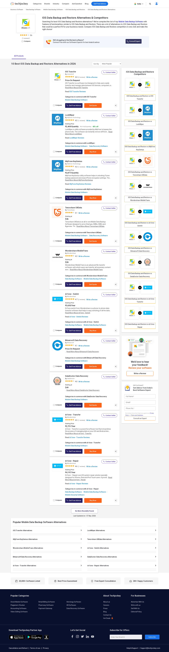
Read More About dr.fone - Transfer (78, 433)
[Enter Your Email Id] (126, 637)
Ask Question (77, 4)
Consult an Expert (140, 418)
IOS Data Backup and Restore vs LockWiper (140, 122)
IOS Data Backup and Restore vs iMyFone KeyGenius (140, 148)
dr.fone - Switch (72, 294)
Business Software (17, 9)
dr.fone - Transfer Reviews (79, 437)
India (139, 4)
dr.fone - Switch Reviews (78, 317)
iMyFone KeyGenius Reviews (80, 184)
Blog (86, 4)
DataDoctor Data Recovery (76, 376)
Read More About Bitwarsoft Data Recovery (83, 352)
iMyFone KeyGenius (73, 161)
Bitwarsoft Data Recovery (76, 340)
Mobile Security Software (74, 495)
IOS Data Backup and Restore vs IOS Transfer (140, 97)
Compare (65, 4)
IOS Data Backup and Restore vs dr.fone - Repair (140, 325)
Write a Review (91, 77)
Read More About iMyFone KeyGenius (79, 180)
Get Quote (93, 105)
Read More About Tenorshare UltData (90, 226)
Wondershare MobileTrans (76, 251)
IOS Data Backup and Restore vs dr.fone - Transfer (140, 300)
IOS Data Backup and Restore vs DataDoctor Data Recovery (140, 274)
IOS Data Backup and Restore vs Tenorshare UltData (140, 173)
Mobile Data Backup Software (53, 9)
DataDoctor (71, 378)
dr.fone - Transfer (73, 415)
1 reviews (26, 38)
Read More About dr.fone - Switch (77, 313)
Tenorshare (71, 210)
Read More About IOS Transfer (76, 88)
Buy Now (93, 152)
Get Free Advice (74, 105)
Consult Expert (133, 41)
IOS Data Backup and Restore (75, 9)
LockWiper (69, 115)
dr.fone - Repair (72, 461)
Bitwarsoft (70, 342)
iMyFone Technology (73, 117)
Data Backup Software (33, 9)
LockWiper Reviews (76, 138)
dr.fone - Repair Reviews (78, 484)
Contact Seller (109, 72)
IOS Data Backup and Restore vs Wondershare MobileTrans (140, 198)
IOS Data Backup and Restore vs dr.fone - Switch (140, 224)
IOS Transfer (70, 72)
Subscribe (152, 637)
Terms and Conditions (137, 415)
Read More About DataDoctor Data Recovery (83, 390)
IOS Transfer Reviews (77, 91)
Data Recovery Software (98, 146)
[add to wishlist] (61, 72)
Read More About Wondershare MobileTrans (86, 270)
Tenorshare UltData (73, 208)
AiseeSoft (70, 74)
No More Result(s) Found (84, 511)
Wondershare (71, 253)
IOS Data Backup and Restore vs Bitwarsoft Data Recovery (140, 249)
